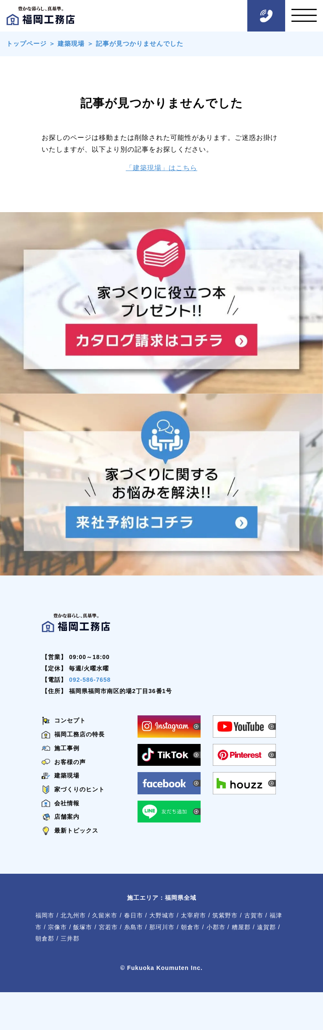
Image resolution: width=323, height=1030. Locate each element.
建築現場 (71, 43)
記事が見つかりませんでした (139, 43)
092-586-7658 (90, 679)
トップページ (26, 43)
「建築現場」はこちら (161, 167)
